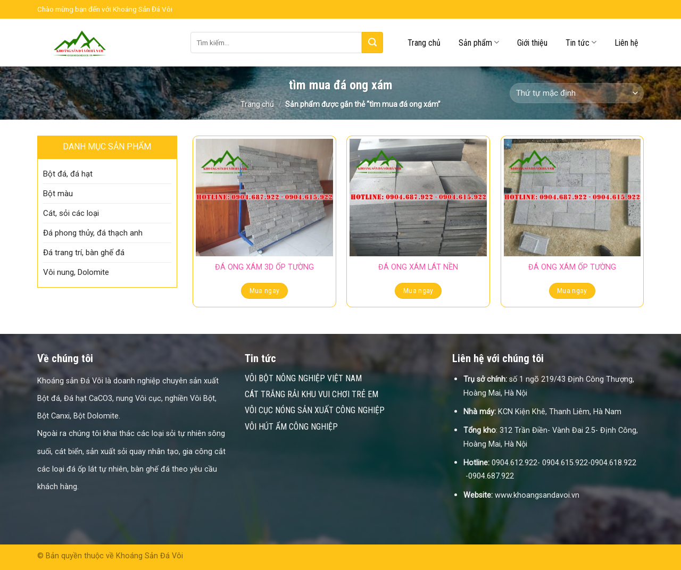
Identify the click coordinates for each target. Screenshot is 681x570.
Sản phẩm (479, 42)
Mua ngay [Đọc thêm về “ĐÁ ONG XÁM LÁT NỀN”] (418, 291)
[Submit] (372, 42)
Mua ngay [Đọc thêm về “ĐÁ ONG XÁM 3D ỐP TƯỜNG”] (265, 291)
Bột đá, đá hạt (68, 174)
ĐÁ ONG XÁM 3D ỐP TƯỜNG (264, 267)
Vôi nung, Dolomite (76, 272)
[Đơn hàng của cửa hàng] (577, 93)
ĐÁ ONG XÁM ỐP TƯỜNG (572, 267)
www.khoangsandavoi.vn (537, 495)
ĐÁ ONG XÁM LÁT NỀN (418, 267)
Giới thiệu (532, 43)
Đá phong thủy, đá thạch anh (93, 233)
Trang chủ (424, 43)
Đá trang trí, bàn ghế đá (83, 252)
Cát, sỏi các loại (71, 213)
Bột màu (58, 193)
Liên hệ (626, 43)
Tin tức (581, 42)
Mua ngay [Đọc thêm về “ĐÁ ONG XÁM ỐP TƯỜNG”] (572, 291)
